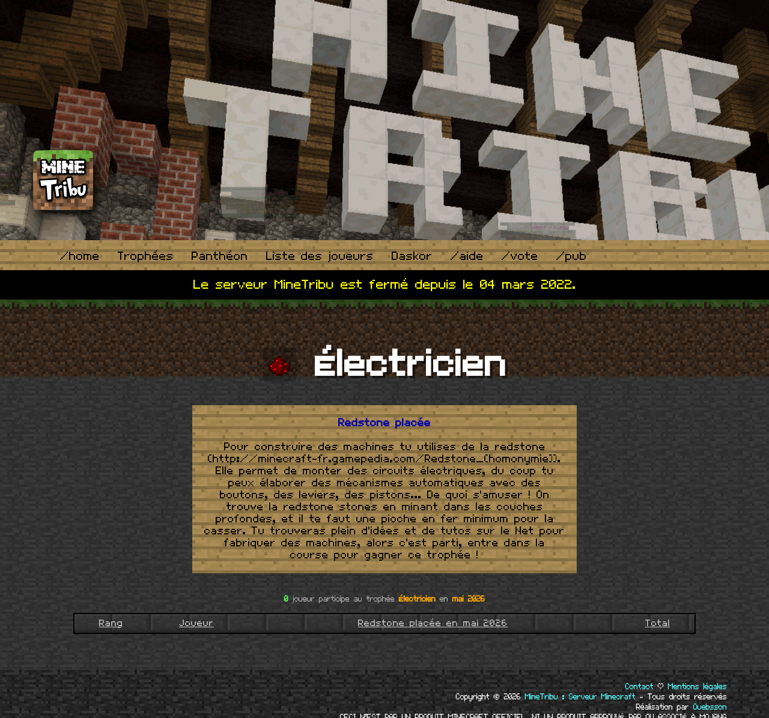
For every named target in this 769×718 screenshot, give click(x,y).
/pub (571, 256)
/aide (467, 256)
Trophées (146, 256)
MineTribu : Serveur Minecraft (580, 697)
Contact (639, 687)
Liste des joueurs (320, 256)
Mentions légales (697, 687)
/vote (520, 256)
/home (80, 256)
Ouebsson (710, 707)
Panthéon (220, 256)
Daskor (412, 256)
